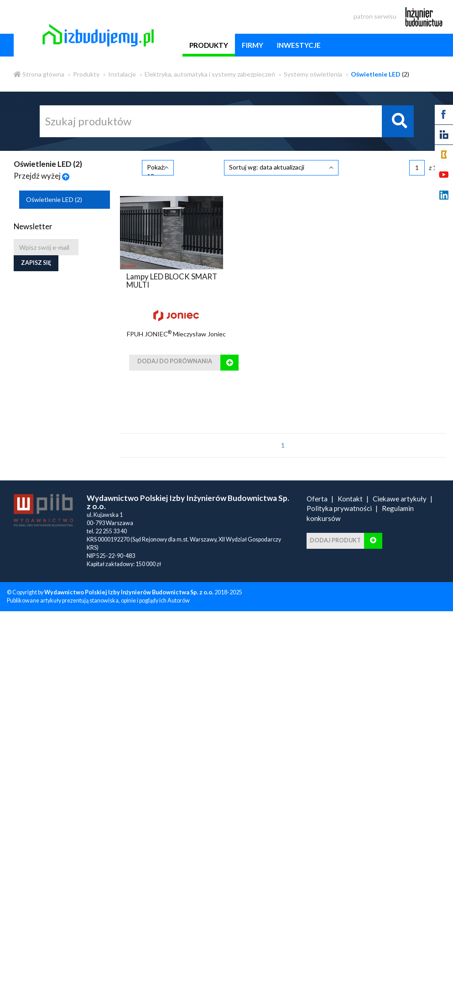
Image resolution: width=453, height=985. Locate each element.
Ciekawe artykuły (400, 499)
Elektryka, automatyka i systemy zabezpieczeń (210, 74)
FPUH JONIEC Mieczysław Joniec (176, 334)
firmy (252, 45)
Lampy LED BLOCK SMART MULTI (171, 280)
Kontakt (350, 499)
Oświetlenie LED (54, 199)
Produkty (86, 74)
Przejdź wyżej (42, 175)
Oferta (317, 499)
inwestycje (299, 45)
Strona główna (39, 74)
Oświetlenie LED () (48, 164)
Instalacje (122, 74)
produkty (208, 45)
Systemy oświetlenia (313, 74)
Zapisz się (36, 262)
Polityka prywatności (339, 508)
